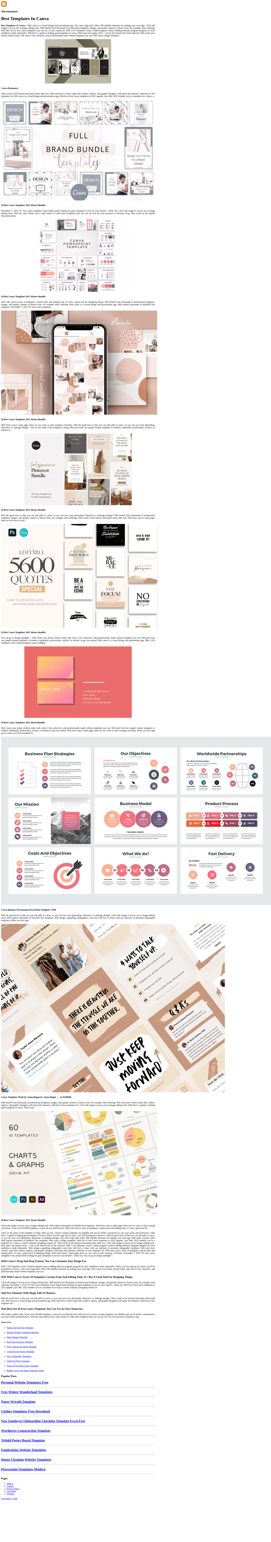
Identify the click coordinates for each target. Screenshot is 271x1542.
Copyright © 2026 (9, 1498)
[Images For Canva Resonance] (78, 61)
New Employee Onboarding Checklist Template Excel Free (43, 1421)
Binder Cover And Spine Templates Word (25, 1370)
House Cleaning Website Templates (26, 1459)
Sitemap (10, 1494)
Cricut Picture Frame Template (20, 1351)
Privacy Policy (13, 1489)
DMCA (10, 1484)
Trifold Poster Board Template (23, 1440)
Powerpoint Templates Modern (23, 1469)
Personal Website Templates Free (24, 1382)
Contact (10, 1486)
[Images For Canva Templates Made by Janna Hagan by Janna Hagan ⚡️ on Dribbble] (78, 1008)
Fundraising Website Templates (23, 1450)
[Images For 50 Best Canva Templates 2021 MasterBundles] (78, 682)
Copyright (11, 1491)
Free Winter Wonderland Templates (27, 1392)
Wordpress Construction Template (25, 1430)
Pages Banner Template (17, 1337)
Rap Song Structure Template (20, 1342)
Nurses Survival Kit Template (20, 1328)
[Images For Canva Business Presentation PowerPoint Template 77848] (78, 821)
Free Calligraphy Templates (19, 1356)
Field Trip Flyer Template (18, 1361)
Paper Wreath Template (18, 1401)
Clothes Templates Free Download (25, 1411)
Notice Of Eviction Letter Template (22, 1366)
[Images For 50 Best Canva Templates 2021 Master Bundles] (78, 150)
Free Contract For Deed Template (22, 1347)
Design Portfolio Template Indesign (23, 1332)
